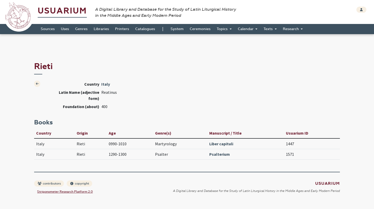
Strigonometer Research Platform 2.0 (65, 191)
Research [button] (291, 29)
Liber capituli (221, 143)
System (177, 29)
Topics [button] (223, 29)
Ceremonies (200, 29)
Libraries (101, 29)
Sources (48, 29)
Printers (122, 29)
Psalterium (219, 154)
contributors (49, 183)
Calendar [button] (246, 29)
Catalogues (145, 29)
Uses (65, 29)
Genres (81, 29)
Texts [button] (269, 29)
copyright (79, 183)
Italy (105, 84)
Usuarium (62, 11)
